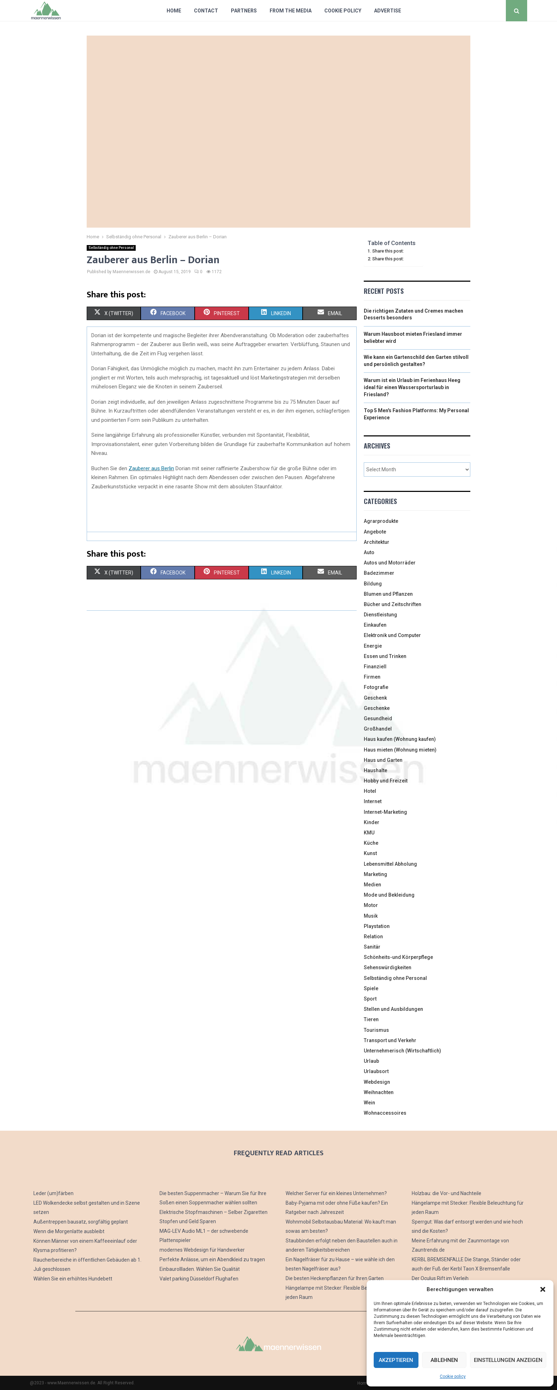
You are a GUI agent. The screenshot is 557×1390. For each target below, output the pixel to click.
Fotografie (376, 687)
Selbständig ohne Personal (111, 248)
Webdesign (377, 1082)
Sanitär (372, 947)
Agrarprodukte (381, 521)
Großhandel (378, 729)
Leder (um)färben (53, 1193)
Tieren (371, 1019)
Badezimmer (379, 573)
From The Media (291, 11)
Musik (371, 916)
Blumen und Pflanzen (388, 594)
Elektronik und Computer (392, 635)
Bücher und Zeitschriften (392, 604)
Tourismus (376, 1030)
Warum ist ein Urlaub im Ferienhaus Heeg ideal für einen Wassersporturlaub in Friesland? (412, 387)
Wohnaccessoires (385, 1113)
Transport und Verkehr (390, 1040)
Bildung (373, 584)
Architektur (376, 542)
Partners (244, 11)
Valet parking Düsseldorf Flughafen (198, 1279)
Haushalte (375, 770)
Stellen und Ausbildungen (393, 1009)
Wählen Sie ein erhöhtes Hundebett (72, 1279)
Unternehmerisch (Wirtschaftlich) (402, 1051)
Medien (372, 884)
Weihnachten (379, 1092)
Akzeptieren (396, 1360)
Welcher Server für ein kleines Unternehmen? (336, 1193)
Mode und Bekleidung (389, 895)
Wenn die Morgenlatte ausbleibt (68, 1231)
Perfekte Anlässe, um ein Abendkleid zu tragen (212, 1259)
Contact (206, 11)
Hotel (370, 791)
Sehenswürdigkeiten (387, 967)
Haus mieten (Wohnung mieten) (400, 750)
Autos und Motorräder (390, 563)
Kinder (371, 822)
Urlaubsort (376, 1071)
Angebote (375, 532)
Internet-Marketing (385, 812)
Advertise (387, 11)
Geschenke (377, 708)
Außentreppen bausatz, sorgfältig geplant (80, 1222)
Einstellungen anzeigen (508, 1360)
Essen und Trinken (385, 656)
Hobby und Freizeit (385, 781)
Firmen (372, 677)
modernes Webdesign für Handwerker (202, 1250)
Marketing (375, 874)
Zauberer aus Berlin (151, 468)
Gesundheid (378, 718)
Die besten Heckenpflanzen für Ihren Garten (335, 1278)
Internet (373, 801)
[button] (542, 1289)
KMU (369, 832)
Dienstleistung (380, 614)
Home (174, 11)
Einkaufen (375, 625)
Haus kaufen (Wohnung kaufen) (400, 739)
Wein (369, 1102)
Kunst (370, 853)
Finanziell (375, 666)
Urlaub (371, 1061)
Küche (371, 843)
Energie (373, 646)
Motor (371, 905)
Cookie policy (453, 1376)
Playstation (377, 926)
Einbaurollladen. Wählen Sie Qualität (199, 1269)
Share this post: (388, 251)
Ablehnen (444, 1360)
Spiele (371, 988)
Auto (369, 552)
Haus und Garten (383, 760)
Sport (370, 999)
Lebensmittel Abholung (390, 864)
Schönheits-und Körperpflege (398, 957)
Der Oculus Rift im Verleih (440, 1278)
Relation (373, 936)
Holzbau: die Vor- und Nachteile (446, 1193)
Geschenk (375, 698)
